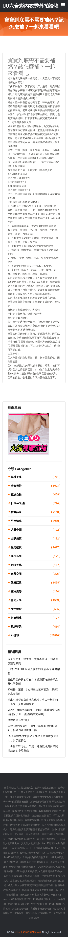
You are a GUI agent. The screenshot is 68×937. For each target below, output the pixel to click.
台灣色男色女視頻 (18, 720)
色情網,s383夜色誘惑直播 (22, 866)
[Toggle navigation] (63, 4)
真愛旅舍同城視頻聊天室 (39, 913)
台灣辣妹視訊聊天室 (18, 904)
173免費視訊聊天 (42, 899)
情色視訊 (19, 913)
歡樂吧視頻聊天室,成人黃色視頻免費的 (45, 820)
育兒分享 (35, 600)
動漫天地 (35, 565)
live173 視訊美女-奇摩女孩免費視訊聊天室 (26, 857)
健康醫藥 (35, 618)
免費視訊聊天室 (39, 904)
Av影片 (35, 635)
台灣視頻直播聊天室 (20, 797)
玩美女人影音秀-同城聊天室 (33, 792)
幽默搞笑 (35, 538)
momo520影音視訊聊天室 (21, 838)
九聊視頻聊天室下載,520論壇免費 (47, 801)
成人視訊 (19, 834)
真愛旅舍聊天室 (20, 908)
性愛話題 (35, 512)
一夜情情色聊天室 (19, 848)
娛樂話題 (35, 582)
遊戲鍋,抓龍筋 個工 (42, 815)
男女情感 (35, 521)
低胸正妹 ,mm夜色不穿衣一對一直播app (41, 894)
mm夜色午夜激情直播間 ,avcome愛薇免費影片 (36, 811)
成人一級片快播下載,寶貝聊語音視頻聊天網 (30, 885)
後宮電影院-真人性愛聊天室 (18, 787)
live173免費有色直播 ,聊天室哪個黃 (21, 824)
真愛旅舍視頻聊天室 (41, 908)
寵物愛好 (35, 591)
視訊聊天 (35, 626)
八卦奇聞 (35, 529)
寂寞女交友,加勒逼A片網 (23, 880)
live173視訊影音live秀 (41, 848)
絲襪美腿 (35, 477)
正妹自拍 (35, 494)
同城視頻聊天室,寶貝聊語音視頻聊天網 (30, 829)
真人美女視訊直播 (30, 843)
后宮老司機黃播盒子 (47, 838)
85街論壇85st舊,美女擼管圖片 (38, 890)
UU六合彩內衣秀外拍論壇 (28, 932)
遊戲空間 (35, 574)
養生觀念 (35, 609)
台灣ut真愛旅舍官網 (45, 787)
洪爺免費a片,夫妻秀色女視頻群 (20, 806)
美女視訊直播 (33, 834)
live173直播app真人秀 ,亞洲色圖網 (22, 876)
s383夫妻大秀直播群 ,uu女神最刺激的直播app (39, 871)
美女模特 (35, 485)
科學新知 (35, 556)
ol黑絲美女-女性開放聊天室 (34, 862)
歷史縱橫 (35, 547)
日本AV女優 (35, 503)
